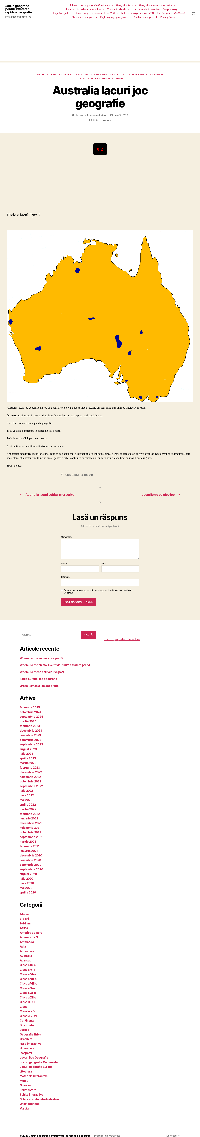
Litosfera (26, 1071)
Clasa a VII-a (28, 979)
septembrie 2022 (31, 786)
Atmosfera (27, 951)
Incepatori (26, 1053)
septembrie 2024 (31, 716)
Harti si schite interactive (146, 9)
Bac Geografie (164, 13)
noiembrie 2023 (30, 735)
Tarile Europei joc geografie (38, 679)
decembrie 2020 (31, 855)
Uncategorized (30, 1103)
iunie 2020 (27, 883)
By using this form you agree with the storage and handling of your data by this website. (99, 591)
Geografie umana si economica (155, 5)
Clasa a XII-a (28, 997)
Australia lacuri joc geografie (79, 474)
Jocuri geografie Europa (36, 1066)
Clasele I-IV (27, 1011)
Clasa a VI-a (28, 974)
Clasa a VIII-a (28, 983)
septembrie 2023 (31, 744)
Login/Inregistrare (62, 13)
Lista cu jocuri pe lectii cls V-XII (137, 13)
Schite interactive (31, 1094)
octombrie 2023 (30, 740)
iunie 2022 (27, 795)
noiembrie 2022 (30, 777)
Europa (24, 1029)
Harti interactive (30, 1043)
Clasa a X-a (27, 988)
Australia (65, 74)
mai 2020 (26, 888)
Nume (64, 563)
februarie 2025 (30, 707)
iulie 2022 (26, 790)
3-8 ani (24, 918)
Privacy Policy (167, 17)
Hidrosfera (157, 74)
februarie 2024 (30, 726)
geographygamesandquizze (92, 115)
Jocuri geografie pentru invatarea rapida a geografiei (18, 9)
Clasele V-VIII (99, 74)
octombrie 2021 (30, 832)
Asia (23, 946)
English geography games (114, 17)
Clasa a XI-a (28, 992)
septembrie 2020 (31, 869)
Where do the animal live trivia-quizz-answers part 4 (55, 665)
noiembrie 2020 (30, 860)
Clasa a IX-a (28, 965)
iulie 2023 (26, 753)
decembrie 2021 (31, 823)
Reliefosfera (28, 1090)
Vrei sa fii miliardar (117, 9)
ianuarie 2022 (29, 818)
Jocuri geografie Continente (95, 5)
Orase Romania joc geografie (39, 686)
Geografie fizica (124, 5)
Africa (24, 928)
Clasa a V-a (27, 969)
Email (103, 563)
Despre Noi (169, 9)
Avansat (25, 960)
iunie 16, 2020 (121, 115)
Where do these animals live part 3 (43, 672)
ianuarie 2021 (29, 851)
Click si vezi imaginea (83, 17)
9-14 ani (51, 74)
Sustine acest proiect (145, 17)
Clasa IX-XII (81, 74)
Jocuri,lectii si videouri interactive (83, 9)
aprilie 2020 (28, 892)
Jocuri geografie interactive (122, 639)
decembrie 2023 (31, 730)
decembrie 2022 (31, 772)
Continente (27, 1020)
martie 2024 (28, 721)
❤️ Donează (180, 11)
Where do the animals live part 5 (41, 658)
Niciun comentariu (102, 120)
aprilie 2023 (28, 758)
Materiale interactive (34, 1076)
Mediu (119, 78)
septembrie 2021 (31, 837)
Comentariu (66, 537)
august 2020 (28, 874)
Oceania (25, 1085)
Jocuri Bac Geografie (34, 1057)
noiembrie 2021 (30, 827)
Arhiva (73, 5)
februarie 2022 (30, 814)
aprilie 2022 (28, 804)
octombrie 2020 (30, 864)
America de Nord (31, 932)
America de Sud (30, 937)
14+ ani (40, 74)
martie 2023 (28, 763)
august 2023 (28, 749)
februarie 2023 (30, 767)
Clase (24, 1006)
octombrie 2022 (30, 781)
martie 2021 (28, 841)
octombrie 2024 (30, 712)
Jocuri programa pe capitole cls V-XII (95, 13)
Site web (65, 577)
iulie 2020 (26, 878)
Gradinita (26, 1039)
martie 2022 (28, 809)
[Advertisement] (100, 42)
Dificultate (117, 74)
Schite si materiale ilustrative (39, 1099)
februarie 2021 (30, 846)
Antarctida (27, 942)
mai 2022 (26, 800)
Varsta (24, 1108)
